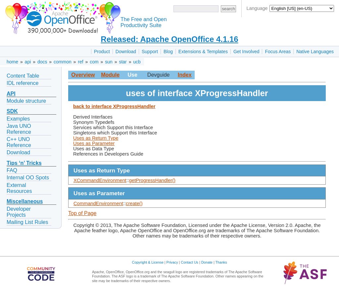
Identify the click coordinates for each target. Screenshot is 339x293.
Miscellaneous (25, 201)
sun (109, 61)
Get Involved (246, 51)
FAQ (12, 170)
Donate (207, 262)
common (63, 61)
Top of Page (82, 213)
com (94, 61)
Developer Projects (19, 212)
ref (80, 61)
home (12, 61)
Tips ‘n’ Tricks (24, 163)
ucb (137, 61)
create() (134, 203)
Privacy (172, 262)
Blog (168, 51)
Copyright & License (148, 262)
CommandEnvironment (98, 203)
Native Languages (315, 51)
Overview (83, 75)
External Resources (19, 188)
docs (42, 61)
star (122, 61)
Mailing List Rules (27, 222)
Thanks (221, 262)
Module (110, 75)
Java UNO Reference (19, 129)
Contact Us (189, 262)
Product (102, 51)
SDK (12, 111)
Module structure (26, 101)
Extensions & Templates (203, 51)
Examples (18, 119)
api (28, 61)
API (11, 93)
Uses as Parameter (94, 143)
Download (126, 51)
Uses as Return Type (96, 138)
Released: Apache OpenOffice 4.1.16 (169, 39)
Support (150, 51)
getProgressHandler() (152, 180)
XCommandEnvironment (99, 180)
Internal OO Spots (28, 177)
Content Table (23, 76)
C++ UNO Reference (19, 142)
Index (185, 75)
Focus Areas (278, 51)
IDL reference (22, 83)
